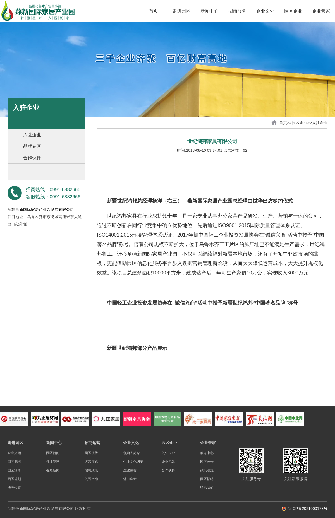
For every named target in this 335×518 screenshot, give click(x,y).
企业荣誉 (130, 470)
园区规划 (14, 479)
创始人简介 (131, 453)
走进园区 (181, 11)
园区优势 (91, 453)
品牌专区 (32, 146)
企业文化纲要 (133, 462)
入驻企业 (32, 134)
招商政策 (91, 470)
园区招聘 (207, 479)
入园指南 (91, 479)
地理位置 (14, 488)
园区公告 (207, 462)
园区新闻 (52, 453)
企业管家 (321, 11)
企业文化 (265, 11)
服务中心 (207, 453)
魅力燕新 (130, 479)
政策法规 (207, 470)
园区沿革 (14, 470)
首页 (153, 11)
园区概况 (14, 462)
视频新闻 (52, 470)
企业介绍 (14, 453)
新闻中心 (209, 11)
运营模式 (91, 462)
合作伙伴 (32, 157)
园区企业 (293, 11)
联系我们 (207, 488)
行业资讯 (52, 462)
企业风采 (168, 462)
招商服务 (237, 11)
